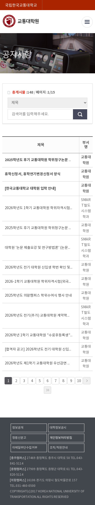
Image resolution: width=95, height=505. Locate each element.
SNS (89, 43)
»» (47, 390)
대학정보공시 (58, 427)
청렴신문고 (19, 438)
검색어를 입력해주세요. (10, 114)
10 (79, 381)
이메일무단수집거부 (24, 447)
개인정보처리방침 (61, 438)
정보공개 (17, 427)
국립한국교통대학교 (21, 5)
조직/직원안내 (59, 447)
